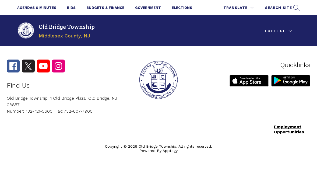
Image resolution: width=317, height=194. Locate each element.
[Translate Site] (238, 7)
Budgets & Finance (105, 8)
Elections (182, 8)
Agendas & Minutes (36, 8)
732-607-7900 (78, 111)
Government (148, 8)
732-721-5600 (38, 111)
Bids (71, 8)
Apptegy (170, 150)
